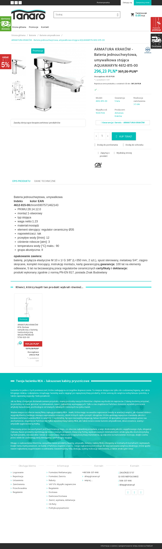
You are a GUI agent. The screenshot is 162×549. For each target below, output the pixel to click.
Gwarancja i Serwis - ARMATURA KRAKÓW (123, 123)
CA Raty (52, 504)
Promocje (33, 27)
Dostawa (53, 492)
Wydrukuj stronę (123, 153)
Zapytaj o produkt (104, 155)
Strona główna (19, 27)
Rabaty (52, 480)
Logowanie (18, 472)
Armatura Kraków (119, 114)
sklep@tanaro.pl (92, 476)
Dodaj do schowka (133, 145)
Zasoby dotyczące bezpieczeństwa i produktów (37, 123)
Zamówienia (19, 484)
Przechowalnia (20, 488)
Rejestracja (18, 476)
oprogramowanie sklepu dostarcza (132, 546)
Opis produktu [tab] (21, 181)
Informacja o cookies (109, 546)
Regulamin (18, 492)
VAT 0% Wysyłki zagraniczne (62, 484)
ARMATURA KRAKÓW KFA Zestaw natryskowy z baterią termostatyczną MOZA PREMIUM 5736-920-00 (28, 331)
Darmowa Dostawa (58, 496)
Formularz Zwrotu (57, 476)
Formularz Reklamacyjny (60, 472)
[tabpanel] (81, 232)
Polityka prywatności (59, 508)
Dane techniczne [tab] (45, 181)
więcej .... (88, 480)
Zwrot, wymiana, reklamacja (62, 500)
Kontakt (45, 27)
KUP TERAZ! (124, 137)
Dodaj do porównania (106, 145)
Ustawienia (18, 480)
